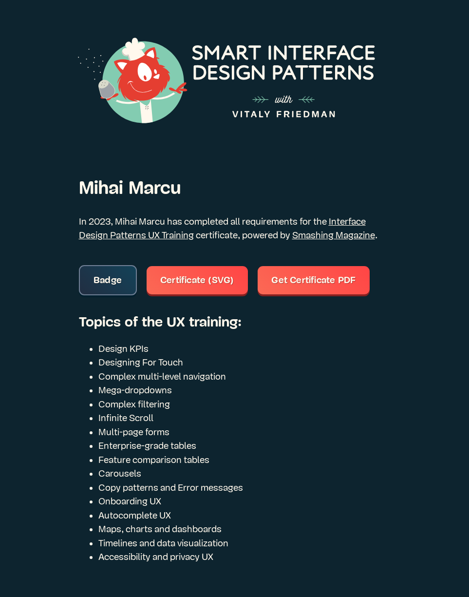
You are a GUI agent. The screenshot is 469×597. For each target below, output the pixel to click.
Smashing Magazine (333, 235)
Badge (108, 280)
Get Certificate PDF (313, 280)
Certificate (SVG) (197, 280)
